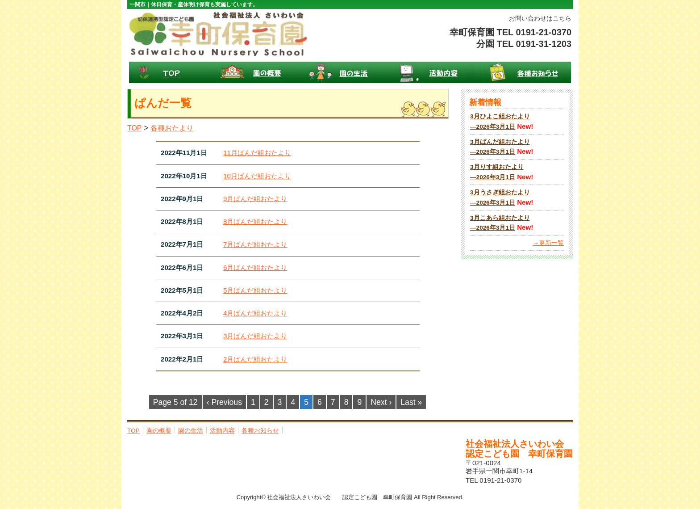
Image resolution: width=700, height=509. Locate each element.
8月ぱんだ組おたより (255, 221)
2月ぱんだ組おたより (255, 359)
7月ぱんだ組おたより (255, 244)
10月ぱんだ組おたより (257, 176)
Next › (381, 402)
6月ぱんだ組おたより (255, 267)
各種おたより (171, 128)
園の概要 (261, 72)
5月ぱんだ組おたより (255, 290)
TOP (173, 72)
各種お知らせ (527, 72)
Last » (411, 402)
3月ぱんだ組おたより (255, 336)
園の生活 (350, 72)
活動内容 (438, 72)
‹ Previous (224, 402)
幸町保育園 (218, 33)
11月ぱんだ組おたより (257, 152)
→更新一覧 (548, 243)
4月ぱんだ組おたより (255, 313)
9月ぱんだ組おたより (255, 198)
